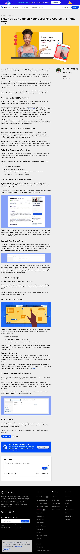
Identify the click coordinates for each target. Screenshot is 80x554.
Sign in (45, 468)
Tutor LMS (31, 109)
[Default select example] (45, 473)
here (33, 368)
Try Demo (15, 436)
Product (16, 7)
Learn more (56, 2)
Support (34, 7)
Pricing (40, 7)
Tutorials (4, 15)
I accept (6, 549)
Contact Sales (66, 7)
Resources (25, 7)
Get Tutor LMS (6, 436)
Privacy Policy (18, 546)
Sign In (75, 7)
